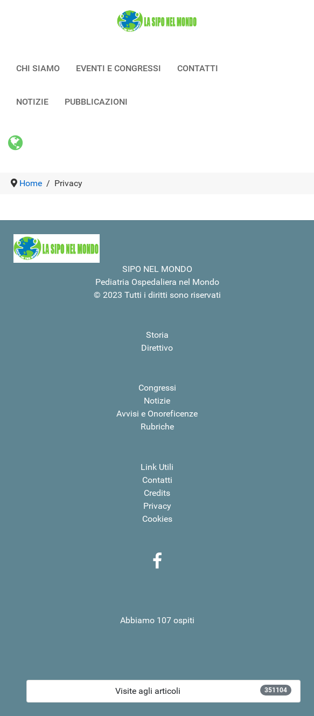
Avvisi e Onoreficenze (157, 413)
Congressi (157, 388)
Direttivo (157, 348)
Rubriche (157, 426)
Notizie (157, 400)
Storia (157, 335)
